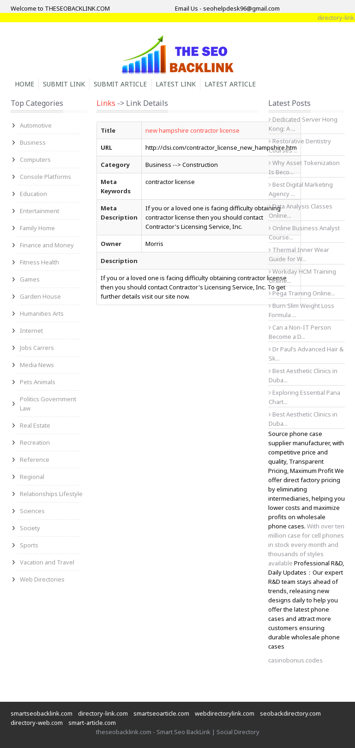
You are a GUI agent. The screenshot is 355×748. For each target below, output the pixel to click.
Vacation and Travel (47, 562)
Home (24, 84)
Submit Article (120, 84)
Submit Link (64, 84)
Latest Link (176, 84)
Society (30, 528)
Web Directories (42, 579)
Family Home (37, 228)
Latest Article (230, 84)
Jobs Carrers (37, 347)
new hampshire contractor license (192, 130)
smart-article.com (92, 722)
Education (33, 194)
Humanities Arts (42, 313)
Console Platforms (45, 176)
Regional (32, 476)
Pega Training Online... (302, 293)
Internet (31, 330)
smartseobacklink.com (41, 713)
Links (105, 103)
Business (33, 142)
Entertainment (39, 211)
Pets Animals (37, 382)
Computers (35, 159)
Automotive (36, 125)
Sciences (32, 511)
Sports (29, 545)
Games (30, 279)
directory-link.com (103, 713)
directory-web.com (37, 722)
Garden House (40, 296)
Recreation (35, 442)
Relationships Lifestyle (51, 494)
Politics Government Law (48, 403)
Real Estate (35, 425)
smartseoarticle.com (161, 713)
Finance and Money (47, 245)
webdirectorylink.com (224, 713)
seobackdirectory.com (290, 713)
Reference (34, 459)
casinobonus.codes (295, 660)
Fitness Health (39, 262)
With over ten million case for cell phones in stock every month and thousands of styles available (306, 544)
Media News (37, 365)
